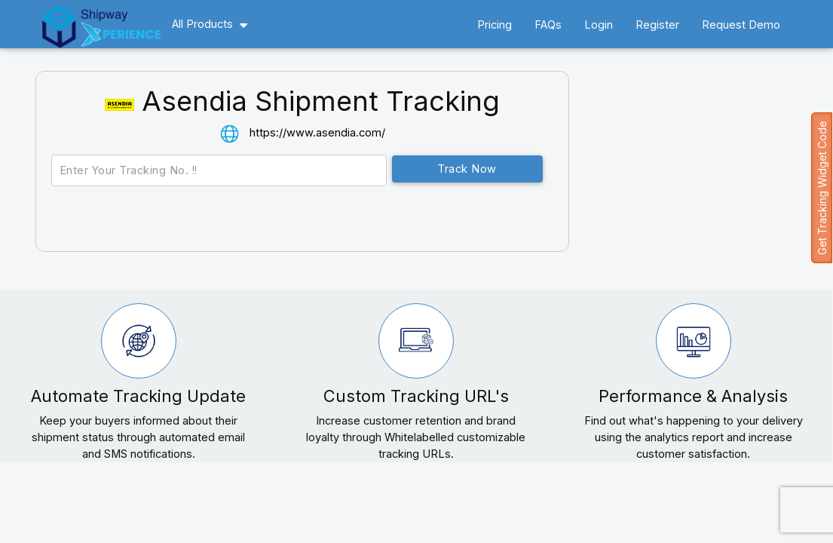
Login (598, 24)
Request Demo (741, 24)
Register (657, 24)
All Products (202, 23)
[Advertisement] (706, 180)
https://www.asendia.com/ (317, 132)
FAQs (548, 24)
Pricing (494, 24)
